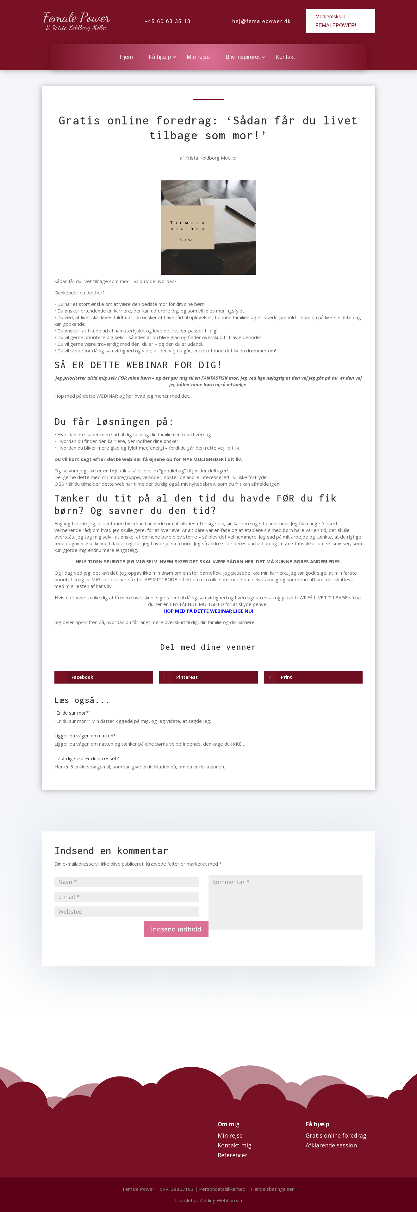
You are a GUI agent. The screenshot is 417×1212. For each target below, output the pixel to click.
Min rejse (198, 57)
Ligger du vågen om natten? (84, 735)
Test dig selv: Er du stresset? (86, 758)
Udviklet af (186, 1200)
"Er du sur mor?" (72, 713)
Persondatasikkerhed (223, 1189)
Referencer (232, 1155)
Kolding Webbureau (220, 1200)
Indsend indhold (176, 929)
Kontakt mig (235, 1145)
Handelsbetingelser (272, 1189)
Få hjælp (160, 57)
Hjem (126, 57)
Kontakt (285, 57)
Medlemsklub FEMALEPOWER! (335, 21)
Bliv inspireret (243, 57)
